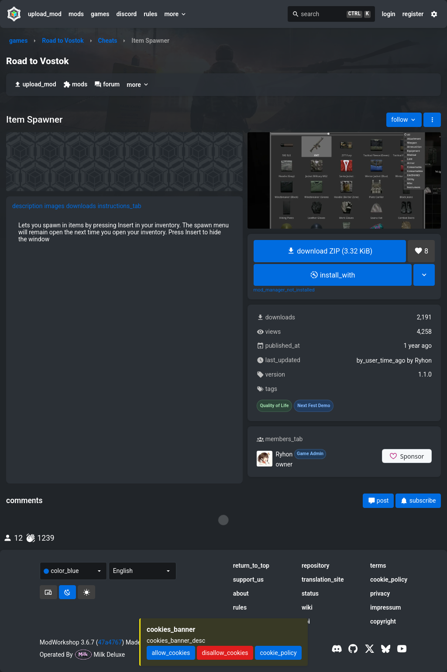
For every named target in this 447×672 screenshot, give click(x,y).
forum (107, 84)
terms (378, 565)
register (413, 13)
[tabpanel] (124, 232)
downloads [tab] (81, 205)
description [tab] (27, 205)
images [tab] (55, 205)
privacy (380, 593)
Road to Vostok (63, 40)
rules (150, 13)
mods (76, 13)
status (310, 593)
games (100, 13)
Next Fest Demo (313, 405)
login (388, 13)
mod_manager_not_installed (284, 290)
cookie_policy (388, 579)
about (241, 593)
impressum (385, 607)
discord (126, 13)
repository (316, 565)
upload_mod (45, 13)
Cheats (107, 40)
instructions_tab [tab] (119, 205)
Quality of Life (274, 405)
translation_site (323, 579)
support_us (248, 579)
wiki (307, 607)
